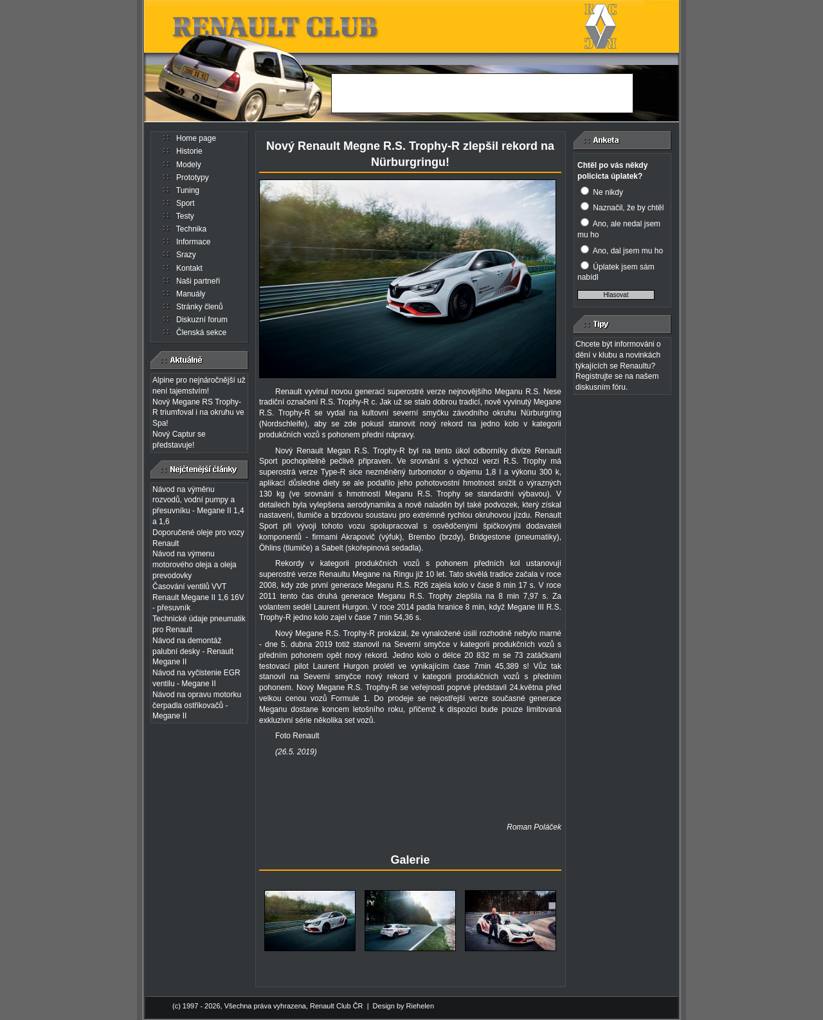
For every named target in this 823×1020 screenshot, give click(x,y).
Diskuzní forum (202, 319)
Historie (189, 151)
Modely (188, 164)
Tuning (187, 190)
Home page (196, 138)
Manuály (190, 293)
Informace (193, 241)
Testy (185, 216)
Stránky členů (199, 306)
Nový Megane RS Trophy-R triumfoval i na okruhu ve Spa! (198, 412)
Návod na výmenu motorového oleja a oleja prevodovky (194, 564)
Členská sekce (201, 332)
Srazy (186, 254)
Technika (191, 228)
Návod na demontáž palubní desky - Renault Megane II (192, 651)
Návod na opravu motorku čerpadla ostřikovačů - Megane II (196, 705)
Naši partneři (198, 281)
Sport (185, 203)
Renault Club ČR (336, 1006)
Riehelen (420, 1006)
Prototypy (192, 177)
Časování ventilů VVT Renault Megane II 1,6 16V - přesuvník (198, 597)
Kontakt (189, 268)
